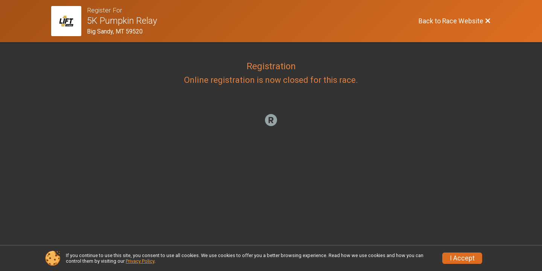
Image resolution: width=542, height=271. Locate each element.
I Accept (462, 258)
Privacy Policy (140, 261)
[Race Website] (69, 21)
